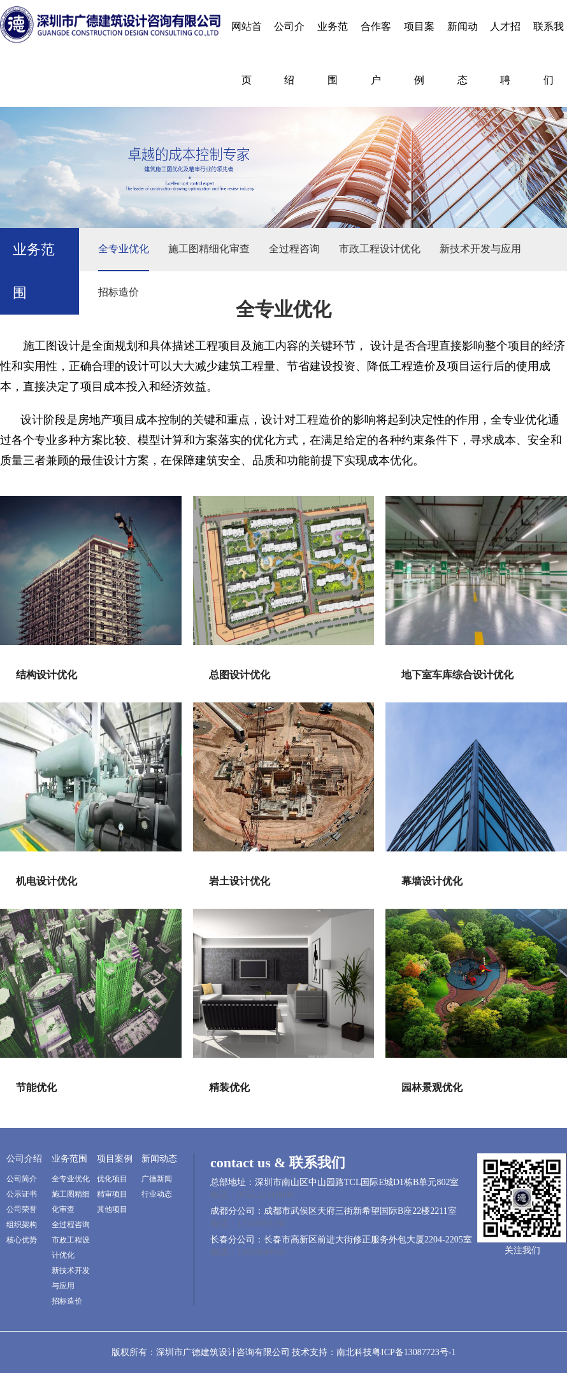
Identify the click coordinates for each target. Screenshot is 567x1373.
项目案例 (419, 53)
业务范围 (332, 53)
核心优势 (21, 1239)
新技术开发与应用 (480, 248)
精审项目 (112, 1194)
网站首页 (246, 53)
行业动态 (156, 1194)
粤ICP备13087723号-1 (414, 1352)
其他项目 (112, 1209)
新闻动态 (462, 53)
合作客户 (376, 53)
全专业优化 (123, 248)
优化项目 (112, 1178)
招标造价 (118, 292)
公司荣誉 (21, 1209)
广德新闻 (156, 1178)
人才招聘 (505, 53)
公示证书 (21, 1194)
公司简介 (21, 1178)
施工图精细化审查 (209, 248)
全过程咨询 (294, 248)
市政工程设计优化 (379, 248)
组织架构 (21, 1224)
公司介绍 (289, 53)
